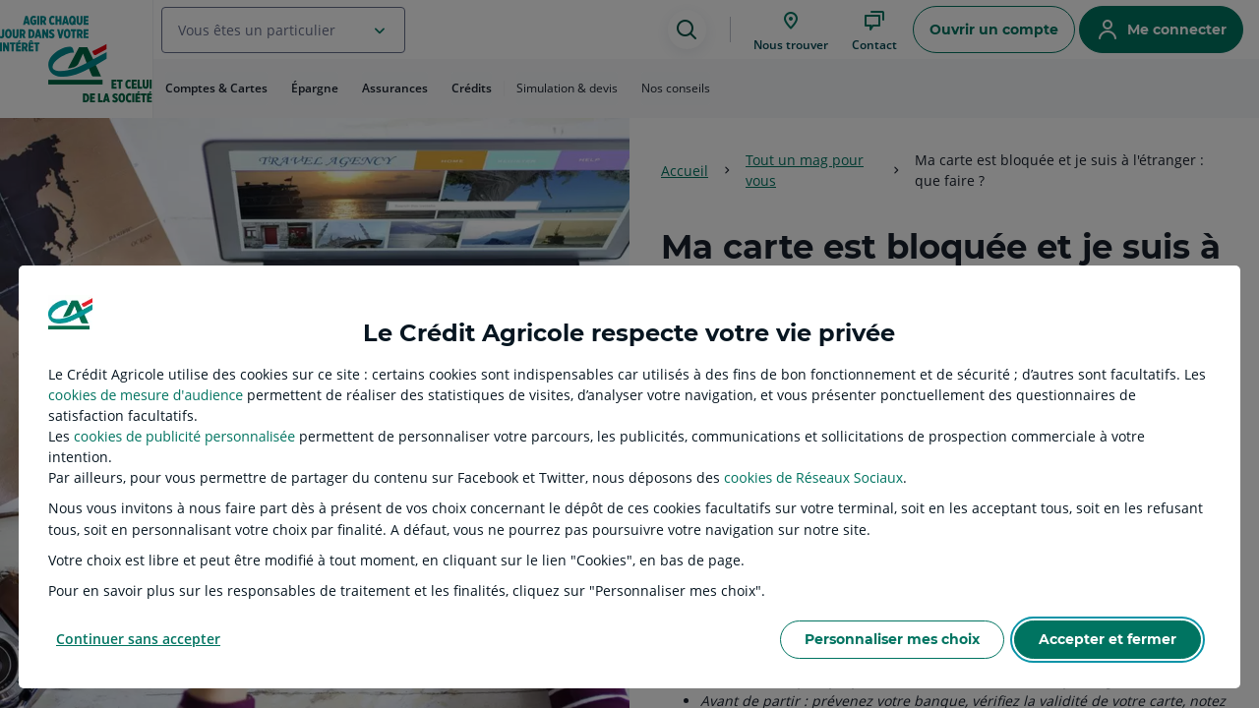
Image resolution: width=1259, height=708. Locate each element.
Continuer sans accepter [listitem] (138, 638)
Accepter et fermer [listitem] (1107, 639)
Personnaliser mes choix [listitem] (892, 639)
